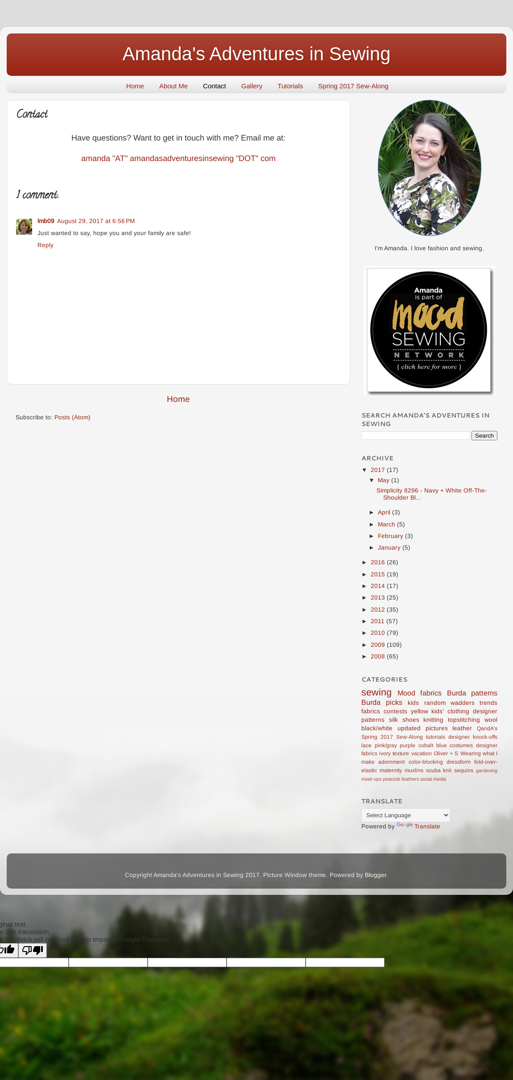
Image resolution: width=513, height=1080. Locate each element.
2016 (379, 562)
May (384, 480)
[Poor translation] (32, 950)
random (435, 702)
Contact (214, 86)
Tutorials (290, 86)
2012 (379, 609)
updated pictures (422, 728)
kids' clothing (450, 711)
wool (490, 719)
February (391, 536)
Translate (418, 826)
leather (462, 728)
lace (366, 745)
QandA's (487, 728)
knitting (433, 719)
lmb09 (45, 221)
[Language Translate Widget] (405, 815)
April (385, 512)
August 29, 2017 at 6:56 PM (96, 221)
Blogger (375, 875)
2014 (379, 586)
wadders (463, 702)
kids (413, 702)
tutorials (435, 737)
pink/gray (386, 745)
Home (135, 86)
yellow (419, 711)
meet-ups (371, 779)
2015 (379, 574)
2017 (379, 470)
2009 (379, 644)
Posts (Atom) (72, 417)
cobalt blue (432, 745)
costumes (461, 745)
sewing (376, 692)
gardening (486, 770)
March (387, 524)
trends (488, 702)
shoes (410, 719)
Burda (456, 693)
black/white (377, 728)
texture (401, 753)
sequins (463, 770)
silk (393, 719)
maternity (391, 770)
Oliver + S (446, 753)
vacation (421, 753)
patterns (484, 693)
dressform (459, 762)
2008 (379, 656)
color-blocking (426, 762)
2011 (378, 621)
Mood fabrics (419, 693)
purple (407, 745)
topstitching (464, 719)
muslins (414, 770)
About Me (173, 86)
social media (433, 779)
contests (395, 711)
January (390, 547)
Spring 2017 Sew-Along (353, 86)
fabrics (370, 711)
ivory (385, 753)
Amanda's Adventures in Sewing (256, 53)
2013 (379, 597)
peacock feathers (401, 779)
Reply (45, 245)
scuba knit (439, 770)
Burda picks (381, 702)
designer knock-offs (472, 737)
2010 (379, 632)
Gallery (252, 86)
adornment (391, 762)
